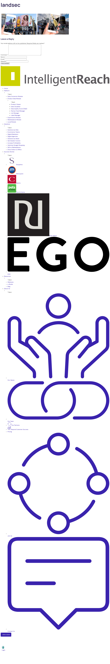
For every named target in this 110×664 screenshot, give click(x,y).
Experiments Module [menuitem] (14, 120)
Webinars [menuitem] (10, 284)
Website (3, 63)
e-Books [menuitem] (10, 286)
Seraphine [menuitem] (15, 167)
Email (2, 61)
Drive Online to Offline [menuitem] (14, 152)
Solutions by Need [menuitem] (13, 141)
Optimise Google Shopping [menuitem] (16, 147)
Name (2, 59)
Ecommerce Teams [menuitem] (14, 134)
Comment (4, 57)
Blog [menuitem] (9, 288)
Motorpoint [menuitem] (15, 176)
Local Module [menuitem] (12, 124)
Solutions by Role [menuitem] (13, 132)
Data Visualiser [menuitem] (15, 109)
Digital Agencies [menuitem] (13, 138)
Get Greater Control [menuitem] (14, 143)
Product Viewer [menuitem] (16, 106)
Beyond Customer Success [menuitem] (18, 431)
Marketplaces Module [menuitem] (14, 122)
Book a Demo (6, 636)
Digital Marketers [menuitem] (13, 136)
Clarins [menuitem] (14, 185)
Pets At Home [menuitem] (16, 194)
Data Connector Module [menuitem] (15, 98)
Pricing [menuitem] (10, 434)
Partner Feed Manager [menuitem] (18, 113)
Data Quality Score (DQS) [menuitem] (19, 111)
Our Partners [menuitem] (14, 427)
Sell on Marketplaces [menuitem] (14, 149)
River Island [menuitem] (32, 238)
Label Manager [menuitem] (15, 117)
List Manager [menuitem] (15, 115)
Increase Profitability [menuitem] (14, 145)
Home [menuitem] (6, 90)
